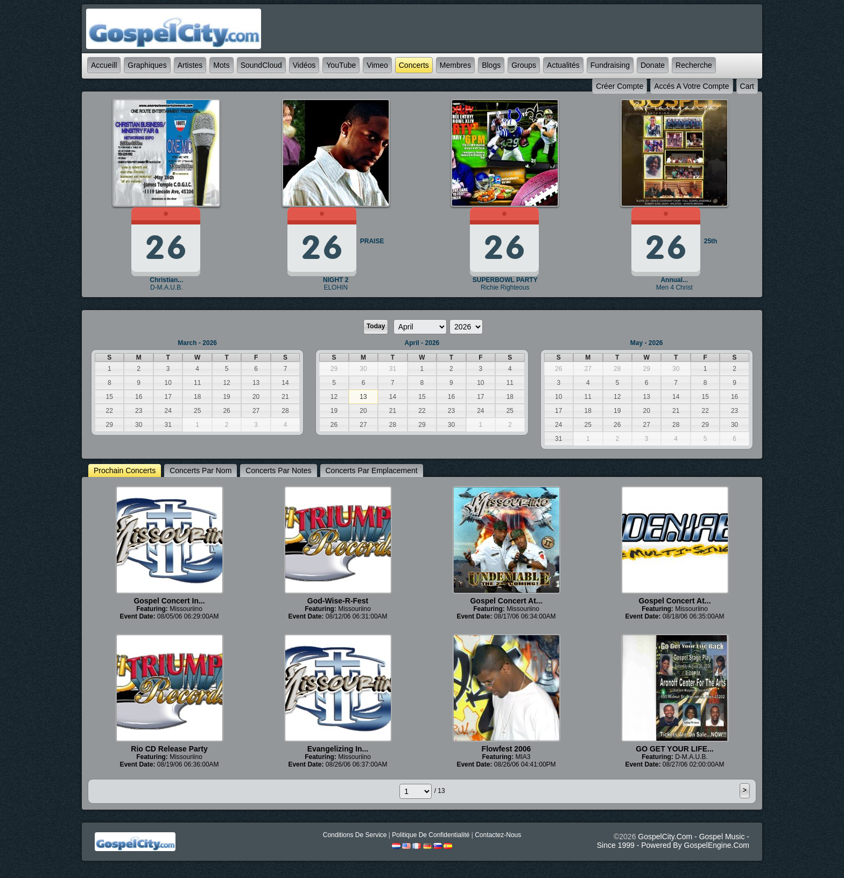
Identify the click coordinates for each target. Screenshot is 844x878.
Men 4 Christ (674, 287)
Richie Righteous (505, 287)
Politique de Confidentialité (430, 835)
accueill (104, 65)
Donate (653, 65)
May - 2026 (646, 343)
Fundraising (610, 65)
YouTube (341, 65)
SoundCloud (261, 65)
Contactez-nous (498, 835)
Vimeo (377, 65)
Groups (523, 65)
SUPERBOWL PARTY (505, 280)
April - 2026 (422, 343)
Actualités (563, 65)
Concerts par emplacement (372, 470)
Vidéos (304, 65)
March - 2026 (197, 343)
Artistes (190, 65)
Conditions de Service (355, 835)
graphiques (147, 65)
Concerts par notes (278, 470)
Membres (455, 65)
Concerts (414, 65)
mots (221, 65)
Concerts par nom (200, 470)
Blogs (491, 65)
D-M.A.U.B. (166, 287)
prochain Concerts (125, 470)
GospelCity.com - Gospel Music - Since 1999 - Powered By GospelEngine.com (673, 840)
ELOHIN (335, 287)
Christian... (166, 280)
